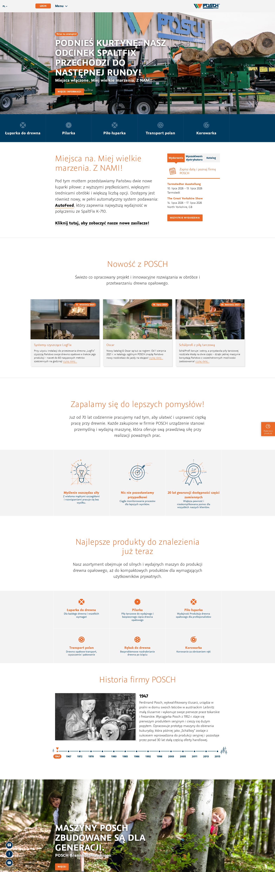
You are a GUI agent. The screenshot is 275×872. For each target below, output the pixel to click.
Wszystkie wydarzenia (185, 217)
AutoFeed (64, 205)
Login (43, 5)
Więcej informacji (69, 91)
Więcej (62, 866)
